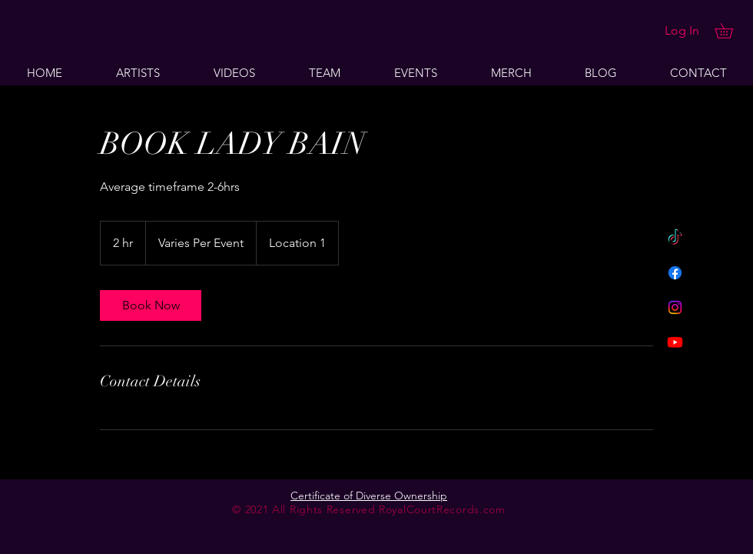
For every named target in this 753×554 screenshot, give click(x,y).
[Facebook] (675, 273)
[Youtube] (675, 342)
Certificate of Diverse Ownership (368, 495)
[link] (150, 305)
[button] (731, 30)
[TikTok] (675, 238)
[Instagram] (675, 307)
